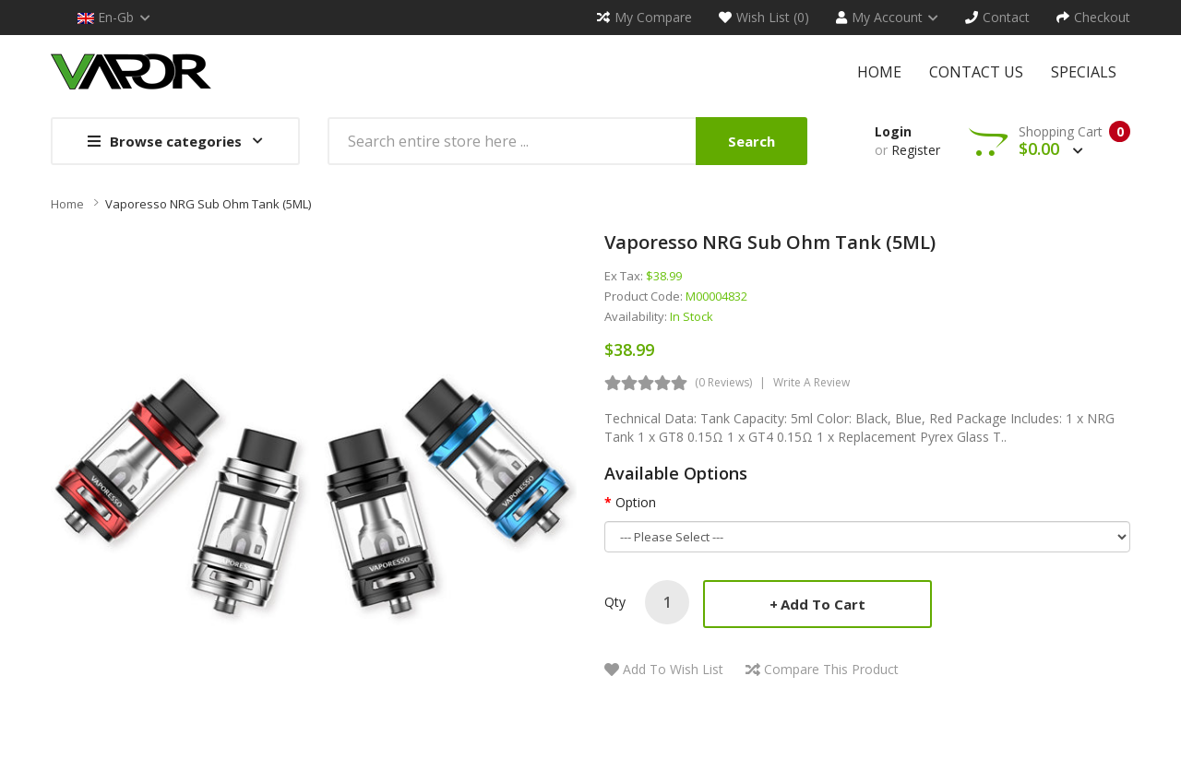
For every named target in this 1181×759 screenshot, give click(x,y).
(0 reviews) (723, 382)
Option (635, 502)
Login (893, 131)
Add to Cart (823, 604)
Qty (615, 602)
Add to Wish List (673, 669)
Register (915, 150)
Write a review (811, 382)
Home (67, 204)
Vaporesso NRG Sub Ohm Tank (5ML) (208, 204)
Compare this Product (831, 669)
